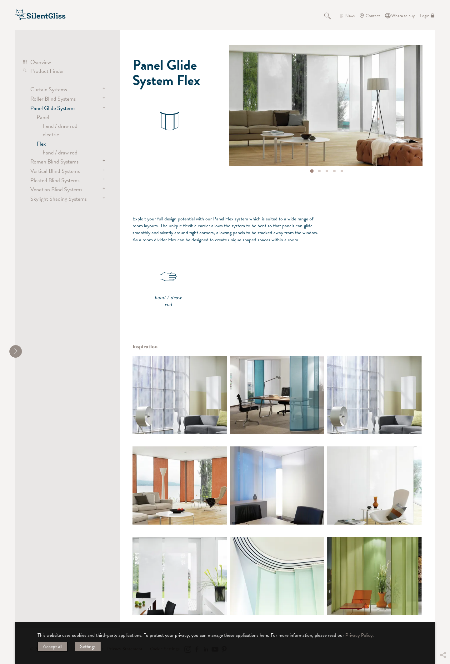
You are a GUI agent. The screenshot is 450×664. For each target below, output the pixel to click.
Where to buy (403, 16)
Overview (40, 62)
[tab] (312, 171)
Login (424, 16)
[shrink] (15, 351)
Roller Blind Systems (53, 98)
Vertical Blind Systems (55, 171)
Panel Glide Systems (52, 108)
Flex (41, 143)
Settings (88, 646)
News (350, 16)
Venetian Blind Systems (56, 189)
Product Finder (47, 71)
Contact (373, 16)
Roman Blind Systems (54, 161)
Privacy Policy (358, 635)
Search (331, 16)
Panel (43, 117)
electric (51, 134)
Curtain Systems (48, 89)
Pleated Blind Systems (54, 180)
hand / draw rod (60, 126)
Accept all (52, 646)
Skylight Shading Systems (58, 198)
